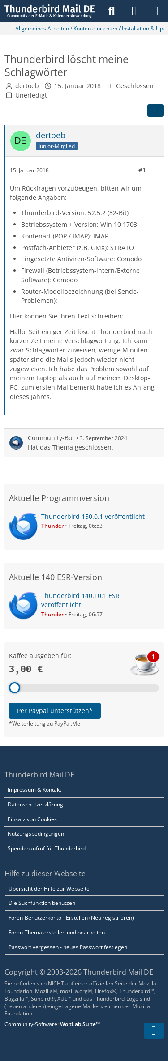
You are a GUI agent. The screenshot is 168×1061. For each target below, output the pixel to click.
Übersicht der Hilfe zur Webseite (49, 888)
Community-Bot (51, 437)
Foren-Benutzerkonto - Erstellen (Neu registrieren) (71, 917)
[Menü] (156, 11)
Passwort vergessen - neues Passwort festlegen (68, 947)
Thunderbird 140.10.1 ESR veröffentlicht (80, 600)
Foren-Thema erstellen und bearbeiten (57, 932)
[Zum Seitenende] (154, 1031)
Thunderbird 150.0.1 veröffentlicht (93, 516)
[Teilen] (155, 110)
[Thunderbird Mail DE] (49, 11)
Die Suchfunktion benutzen (42, 903)
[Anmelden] (134, 11)
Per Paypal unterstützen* (55, 710)
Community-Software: (52, 1024)
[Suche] (112, 11)
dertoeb (27, 85)
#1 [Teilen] (142, 170)
